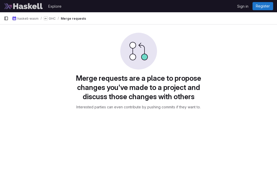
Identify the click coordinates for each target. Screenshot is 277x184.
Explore (55, 6)
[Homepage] (23, 6)
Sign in (242, 6)
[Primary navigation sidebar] (6, 18)
